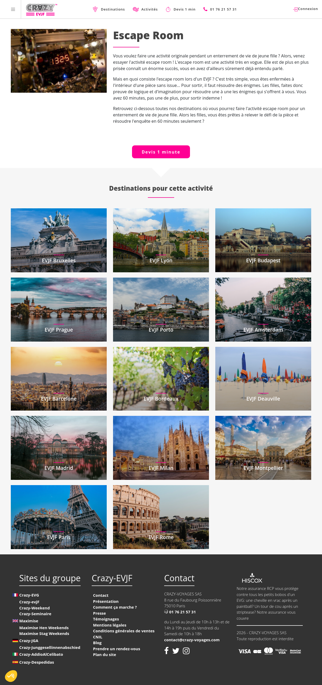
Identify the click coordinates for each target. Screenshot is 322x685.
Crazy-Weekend (34, 607)
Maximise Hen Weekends (44, 627)
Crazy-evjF (29, 601)
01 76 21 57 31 (180, 611)
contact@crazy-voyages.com (192, 639)
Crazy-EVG (29, 595)
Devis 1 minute (161, 152)
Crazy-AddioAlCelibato (41, 654)
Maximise (28, 620)
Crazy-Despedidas (36, 662)
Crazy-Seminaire (35, 613)
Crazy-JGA (28, 640)
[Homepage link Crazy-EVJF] (41, 9)
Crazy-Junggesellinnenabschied (49, 647)
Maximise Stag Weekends (44, 633)
